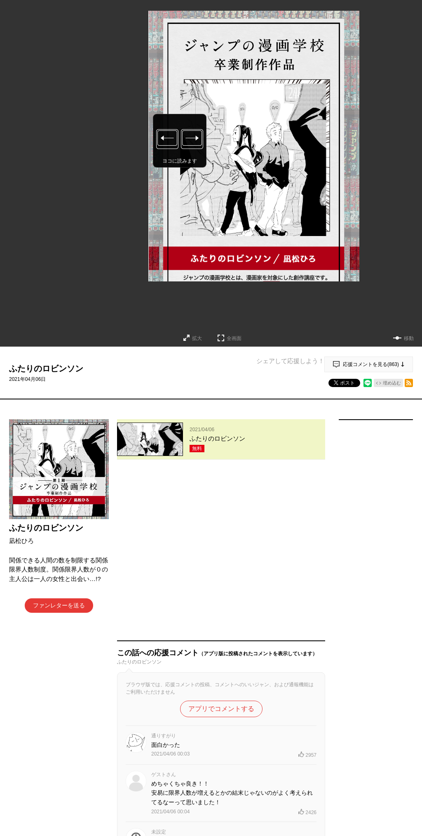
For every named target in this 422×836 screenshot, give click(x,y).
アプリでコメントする (221, 544)
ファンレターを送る (59, 605)
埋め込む (392, 382)
